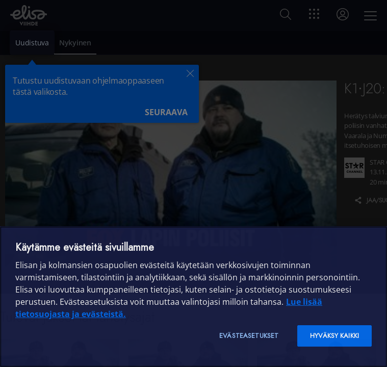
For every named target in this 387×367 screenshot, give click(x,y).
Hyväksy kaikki (334, 335)
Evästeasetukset (248, 335)
